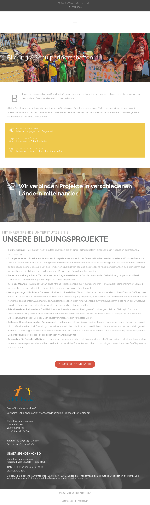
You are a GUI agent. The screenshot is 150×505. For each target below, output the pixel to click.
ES (88, 3)
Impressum (82, 501)
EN (82, 3)
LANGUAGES (67, 3)
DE (77, 3)
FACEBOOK (77, 7)
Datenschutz (68, 501)
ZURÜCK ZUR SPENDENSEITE (75, 364)
